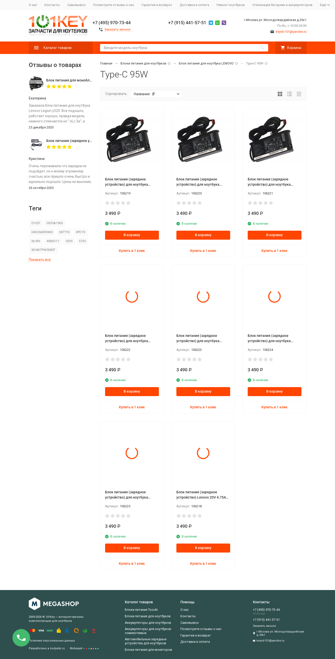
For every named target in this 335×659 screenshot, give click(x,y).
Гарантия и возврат (157, 5)
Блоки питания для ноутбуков (143, 63)
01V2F (35, 223)
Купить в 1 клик (132, 251)
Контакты (52, 5)
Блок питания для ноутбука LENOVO (206, 63)
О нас (33, 5)
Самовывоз (76, 5)
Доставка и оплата (194, 5)
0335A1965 (55, 223)
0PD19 (80, 232)
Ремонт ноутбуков (231, 5)
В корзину (132, 235)
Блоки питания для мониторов (148, 650)
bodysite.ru (57, 648)
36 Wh (35, 241)
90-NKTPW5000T (43, 250)
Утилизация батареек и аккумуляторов (282, 5)
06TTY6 (64, 232)
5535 (69, 241)
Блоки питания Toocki (141, 610)
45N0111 (53, 241)
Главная (106, 63)
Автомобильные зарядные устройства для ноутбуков (145, 641)
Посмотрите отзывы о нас (113, 5)
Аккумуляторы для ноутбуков (148, 623)
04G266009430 (42, 232)
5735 (82, 241)
